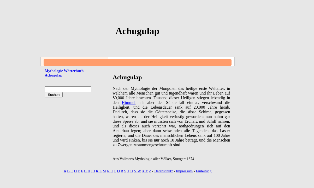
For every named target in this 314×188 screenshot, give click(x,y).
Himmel (128, 102)
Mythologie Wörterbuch (64, 71)
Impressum (184, 171)
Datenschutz (163, 171)
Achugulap (53, 75)
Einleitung (203, 171)
